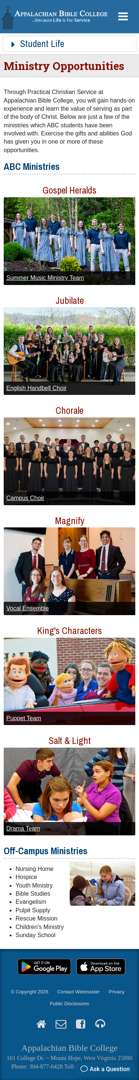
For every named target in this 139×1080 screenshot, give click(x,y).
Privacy (117, 992)
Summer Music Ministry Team (45, 278)
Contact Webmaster (78, 992)
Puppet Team (23, 718)
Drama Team (23, 828)
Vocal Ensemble (27, 608)
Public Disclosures (69, 1003)
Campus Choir (25, 498)
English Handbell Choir (36, 388)
